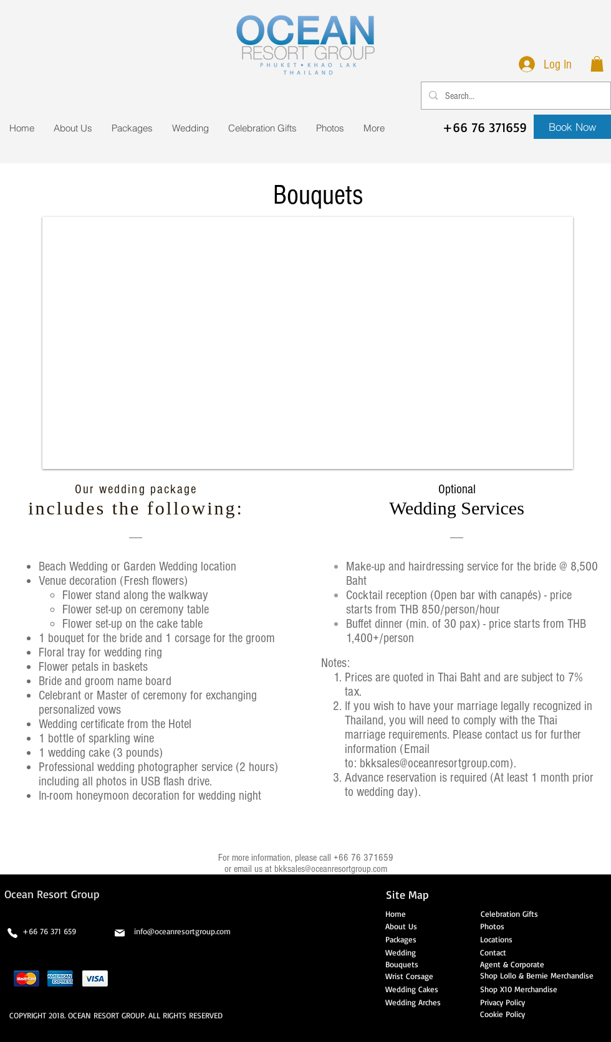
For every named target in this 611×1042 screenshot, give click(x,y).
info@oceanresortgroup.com (182, 931)
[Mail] (120, 933)
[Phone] (12, 933)
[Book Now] (572, 127)
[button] (597, 64)
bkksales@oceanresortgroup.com (434, 763)
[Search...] (514, 95)
